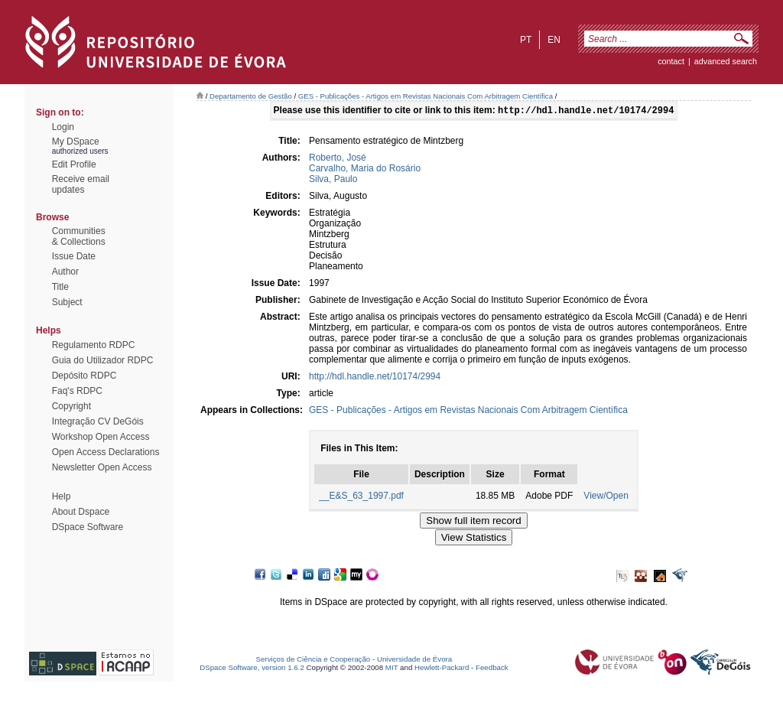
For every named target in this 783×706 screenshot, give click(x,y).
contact (671, 61)
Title (60, 286)
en (553, 39)
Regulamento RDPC (93, 345)
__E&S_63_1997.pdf (361, 497)
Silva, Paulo (333, 180)
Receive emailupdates (80, 184)
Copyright (71, 406)
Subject (67, 302)
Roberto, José (337, 159)
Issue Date (74, 256)
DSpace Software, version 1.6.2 (252, 669)
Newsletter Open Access (102, 467)
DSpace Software (87, 527)
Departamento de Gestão (251, 96)
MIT (391, 669)
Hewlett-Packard (441, 669)
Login (63, 127)
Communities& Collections (79, 236)
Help (61, 496)
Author (65, 271)
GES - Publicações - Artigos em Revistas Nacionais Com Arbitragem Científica (425, 96)
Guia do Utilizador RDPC (103, 360)
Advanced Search (725, 61)
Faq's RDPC (77, 391)
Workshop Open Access (101, 436)
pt (525, 39)
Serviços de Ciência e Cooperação (313, 660)
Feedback (492, 669)
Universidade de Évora (414, 660)
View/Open (605, 497)
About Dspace (80, 511)
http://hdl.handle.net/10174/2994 (374, 378)
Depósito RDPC (84, 375)
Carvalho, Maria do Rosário (365, 169)
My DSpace (75, 141)
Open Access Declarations (106, 452)
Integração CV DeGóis (98, 421)
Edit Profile (74, 164)
